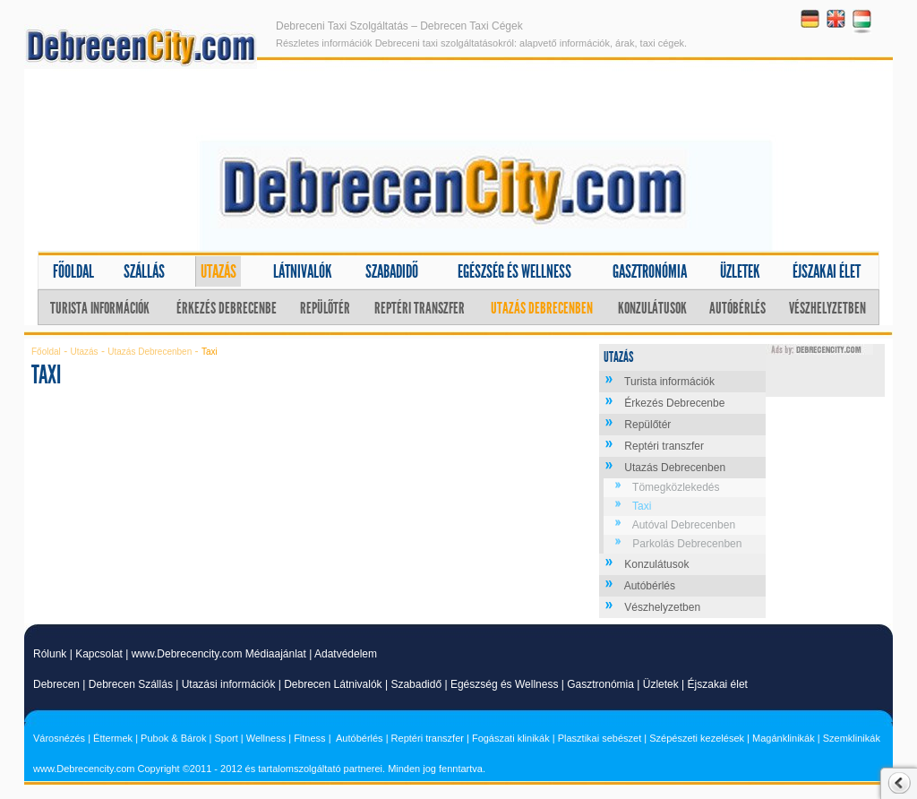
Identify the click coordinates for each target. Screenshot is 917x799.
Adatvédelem (345, 654)
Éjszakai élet (827, 271)
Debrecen (56, 684)
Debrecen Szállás (131, 684)
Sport (225, 738)
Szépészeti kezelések (696, 738)
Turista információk (100, 308)
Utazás (218, 271)
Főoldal (73, 271)
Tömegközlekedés (675, 487)
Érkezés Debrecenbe (226, 308)
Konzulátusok (652, 308)
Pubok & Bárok (173, 738)
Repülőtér (325, 308)
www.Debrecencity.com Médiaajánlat (219, 654)
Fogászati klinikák (511, 738)
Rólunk (49, 654)
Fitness (309, 738)
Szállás (144, 271)
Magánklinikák (783, 738)
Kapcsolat (99, 654)
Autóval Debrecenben (683, 525)
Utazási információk (229, 684)
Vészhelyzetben (827, 308)
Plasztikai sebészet (600, 738)
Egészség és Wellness (504, 684)
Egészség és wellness (514, 271)
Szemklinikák (851, 738)
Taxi (641, 506)
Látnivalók (302, 271)
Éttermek (113, 738)
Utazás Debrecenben (542, 308)
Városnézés (59, 738)
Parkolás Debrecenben (686, 543)
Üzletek (740, 271)
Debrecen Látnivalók (332, 684)
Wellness (266, 738)
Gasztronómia (650, 271)
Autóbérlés (737, 308)
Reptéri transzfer (419, 308)
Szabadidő (391, 271)
